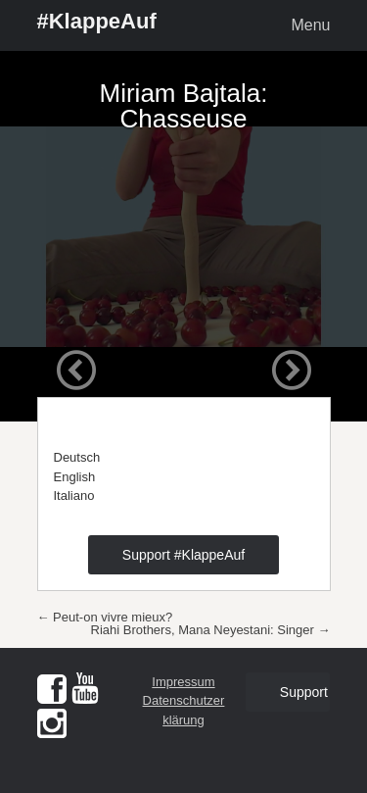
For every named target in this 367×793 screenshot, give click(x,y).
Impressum (183, 681)
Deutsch (77, 457)
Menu (310, 25)
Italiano (74, 495)
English (75, 477)
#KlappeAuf (97, 21)
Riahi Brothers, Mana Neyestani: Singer (211, 629)
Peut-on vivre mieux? (105, 617)
